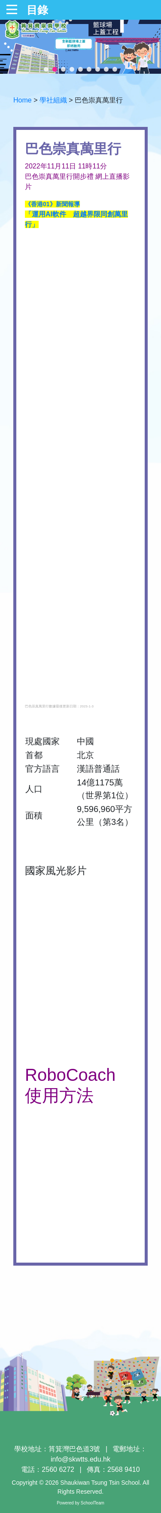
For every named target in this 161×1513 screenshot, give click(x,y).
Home (22, 100)
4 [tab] (72, 69)
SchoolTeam (92, 1503)
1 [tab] (46, 69)
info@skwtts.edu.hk (80, 1459)
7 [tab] (98, 69)
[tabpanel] (80, 47)
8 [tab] (106, 69)
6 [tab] (89, 69)
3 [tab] (63, 69)
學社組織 (53, 100)
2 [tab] (55, 69)
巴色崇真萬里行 (99, 100)
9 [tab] (115, 69)
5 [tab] (80, 69)
